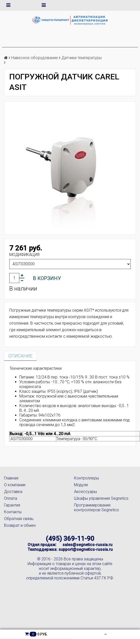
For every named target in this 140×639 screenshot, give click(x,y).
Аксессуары (85, 491)
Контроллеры (86, 478)
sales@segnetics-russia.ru (87, 544)
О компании (14, 484)
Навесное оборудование (34, 57)
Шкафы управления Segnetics (101, 498)
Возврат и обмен (20, 525)
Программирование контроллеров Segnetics (96, 507)
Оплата (10, 498)
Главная (11, 478)
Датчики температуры (81, 57)
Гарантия (12, 505)
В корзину (47, 278)
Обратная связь (19, 518)
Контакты (13, 511)
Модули (81, 484)
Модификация (24, 254)
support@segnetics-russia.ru (85, 549)
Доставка (13, 491)
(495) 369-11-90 (70, 538)
